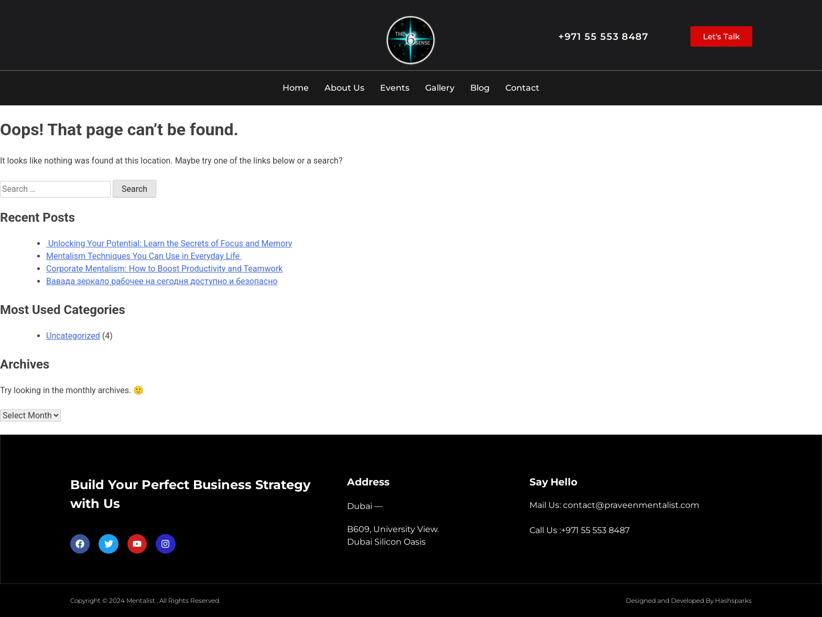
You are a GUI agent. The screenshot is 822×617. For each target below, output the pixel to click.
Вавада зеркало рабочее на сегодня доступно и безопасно (161, 281)
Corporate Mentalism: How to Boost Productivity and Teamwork (164, 269)
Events (394, 88)
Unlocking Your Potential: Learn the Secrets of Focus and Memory (169, 243)
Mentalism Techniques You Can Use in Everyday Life (144, 256)
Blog (480, 88)
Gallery (440, 88)
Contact (522, 88)
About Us (344, 88)
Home (296, 88)
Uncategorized (73, 336)
